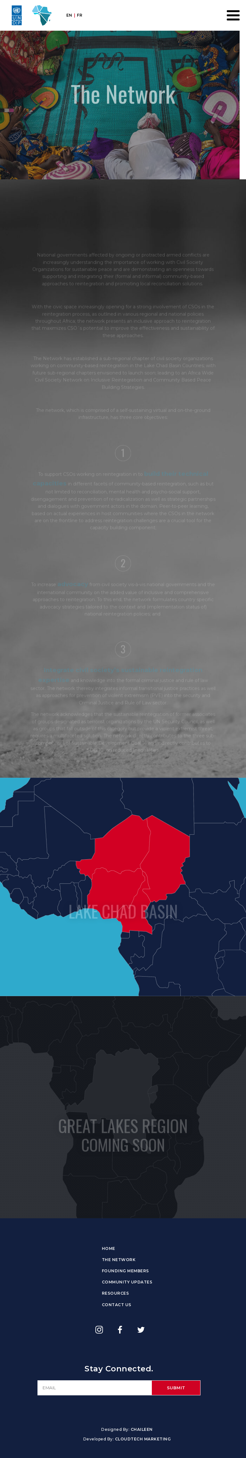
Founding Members (125, 1270)
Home (108, 1248)
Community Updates (127, 1282)
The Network (119, 1259)
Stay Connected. (119, 1368)
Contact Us (116, 1304)
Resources (115, 1293)
